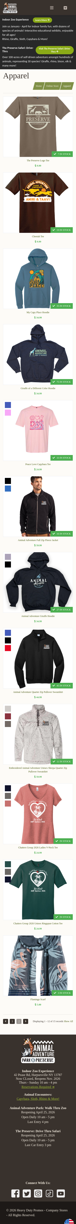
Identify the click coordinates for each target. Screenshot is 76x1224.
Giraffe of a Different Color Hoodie (38, 388)
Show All (68, 1021)
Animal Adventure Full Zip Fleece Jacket (38, 540)
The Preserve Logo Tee (38, 160)
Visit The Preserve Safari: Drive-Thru (55, 50)
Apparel (67, 86)
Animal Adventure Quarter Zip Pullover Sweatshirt (38, 692)
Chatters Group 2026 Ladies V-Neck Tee (38, 847)
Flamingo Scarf (37, 999)
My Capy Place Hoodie (38, 312)
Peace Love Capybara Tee (38, 464)
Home (39, 86)
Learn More (42, 20)
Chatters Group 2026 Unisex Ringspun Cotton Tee (37, 923)
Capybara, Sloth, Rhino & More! (38, 1098)
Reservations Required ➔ (37, 1087)
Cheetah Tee (38, 236)
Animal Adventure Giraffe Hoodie (38, 616)
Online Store (52, 86)
